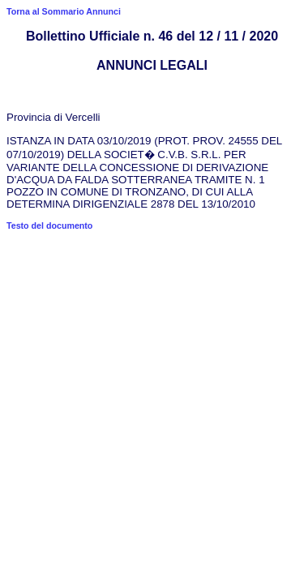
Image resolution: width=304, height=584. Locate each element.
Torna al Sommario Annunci (63, 11)
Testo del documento (49, 225)
